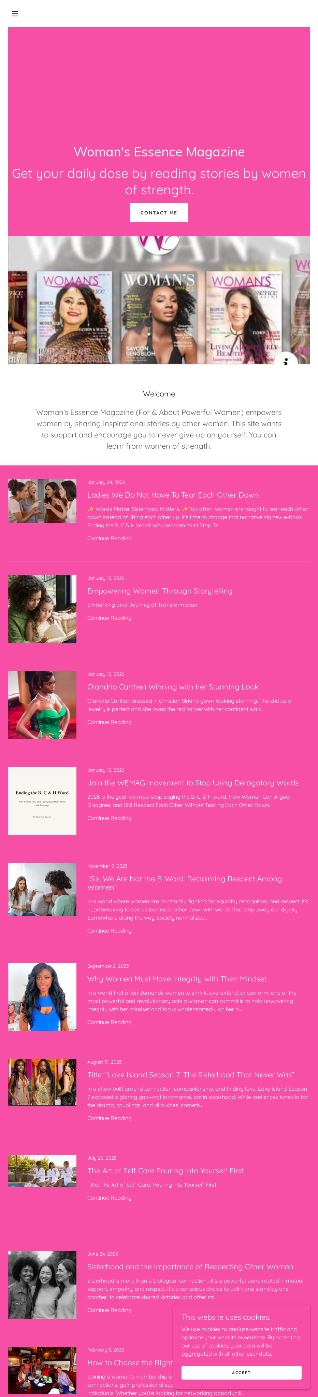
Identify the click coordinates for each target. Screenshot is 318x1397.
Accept (241, 1372)
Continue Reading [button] (109, 538)
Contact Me (159, 213)
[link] (159, 154)
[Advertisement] (159, 78)
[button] (15, 13)
